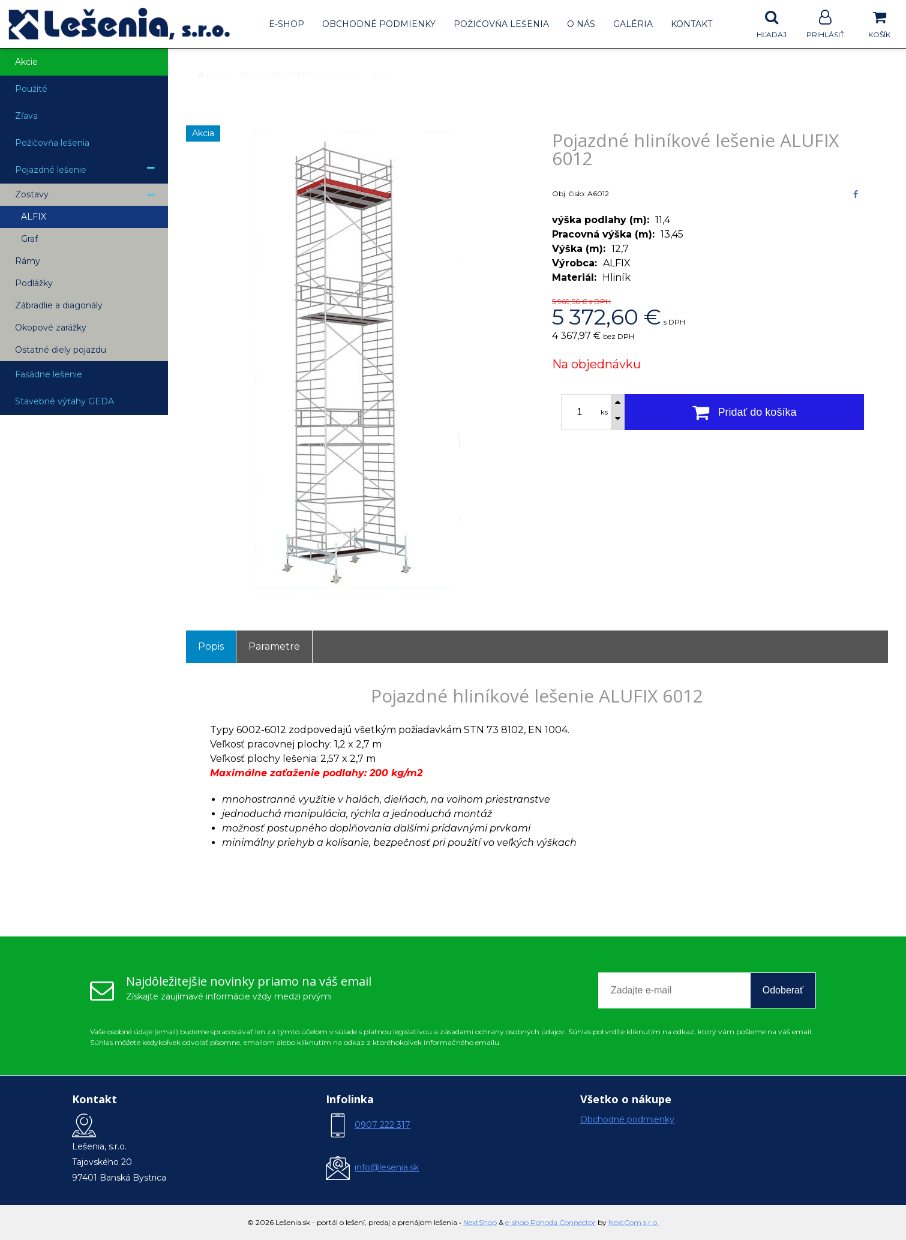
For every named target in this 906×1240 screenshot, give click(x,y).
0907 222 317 (382, 1124)
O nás (581, 24)
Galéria (633, 24)
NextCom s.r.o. (633, 1222)
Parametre (274, 646)
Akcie (26, 61)
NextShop (480, 1222)
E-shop (286, 24)
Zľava (26, 115)
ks (604, 412)
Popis (211, 646)
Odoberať (783, 990)
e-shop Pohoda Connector (550, 1222)
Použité (31, 88)
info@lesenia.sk (387, 1167)
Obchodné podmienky (379, 24)
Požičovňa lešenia (501, 24)
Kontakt (691, 24)
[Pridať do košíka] (744, 412)
